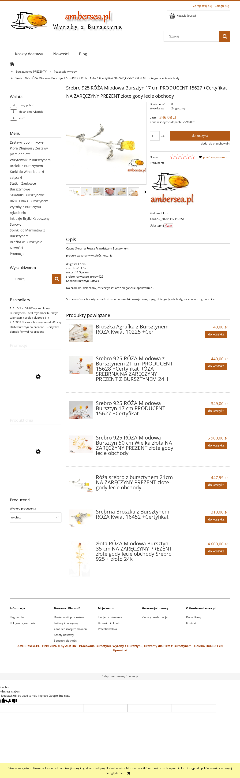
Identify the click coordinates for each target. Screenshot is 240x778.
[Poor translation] (11, 701)
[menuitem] (29, 54)
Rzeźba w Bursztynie (26, 242)
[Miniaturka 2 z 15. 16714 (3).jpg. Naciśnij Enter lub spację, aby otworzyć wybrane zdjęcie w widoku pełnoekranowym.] (86, 192)
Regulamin (17, 617)
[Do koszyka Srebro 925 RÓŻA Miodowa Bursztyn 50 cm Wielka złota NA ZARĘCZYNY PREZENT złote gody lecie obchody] (216, 445)
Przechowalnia (107, 629)
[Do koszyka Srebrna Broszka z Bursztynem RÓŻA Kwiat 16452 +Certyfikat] (216, 519)
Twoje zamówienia (110, 617)
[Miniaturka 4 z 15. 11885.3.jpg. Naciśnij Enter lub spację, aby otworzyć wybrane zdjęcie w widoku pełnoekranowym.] (110, 192)
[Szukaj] (224, 36)
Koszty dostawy (64, 635)
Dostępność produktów (69, 617)
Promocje (17, 253)
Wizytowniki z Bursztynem (30, 160)
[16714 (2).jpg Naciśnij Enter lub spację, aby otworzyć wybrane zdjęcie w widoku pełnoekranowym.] (106, 143)
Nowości (16, 248)
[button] (145, 192)
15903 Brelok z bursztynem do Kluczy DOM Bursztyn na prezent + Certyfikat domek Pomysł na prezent (35, 327)
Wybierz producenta (23, 508)
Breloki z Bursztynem (26, 166)
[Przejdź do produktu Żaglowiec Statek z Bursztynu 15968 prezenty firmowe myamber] (36, 473)
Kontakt (191, 623)
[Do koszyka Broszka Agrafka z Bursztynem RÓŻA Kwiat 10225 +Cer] (216, 334)
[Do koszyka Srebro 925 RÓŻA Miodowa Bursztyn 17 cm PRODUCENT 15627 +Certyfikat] (216, 411)
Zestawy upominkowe (27, 142)
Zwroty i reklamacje (155, 617)
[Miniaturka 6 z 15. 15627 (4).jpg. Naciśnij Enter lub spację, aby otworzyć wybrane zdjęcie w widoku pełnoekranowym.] (133, 192)
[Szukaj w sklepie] (193, 36)
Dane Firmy (193, 617)
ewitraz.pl (152, 667)
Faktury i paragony (66, 623)
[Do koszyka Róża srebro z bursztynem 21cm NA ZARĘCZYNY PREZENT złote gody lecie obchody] (216, 485)
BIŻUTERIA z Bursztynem (29, 201)
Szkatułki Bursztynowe (27, 195)
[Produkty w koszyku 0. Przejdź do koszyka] (183, 16)
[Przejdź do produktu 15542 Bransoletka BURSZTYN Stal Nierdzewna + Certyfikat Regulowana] (36, 397)
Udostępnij (157, 225)
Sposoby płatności (65, 641)
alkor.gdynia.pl (137, 667)
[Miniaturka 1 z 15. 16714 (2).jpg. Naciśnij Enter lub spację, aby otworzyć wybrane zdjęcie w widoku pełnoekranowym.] (74, 192)
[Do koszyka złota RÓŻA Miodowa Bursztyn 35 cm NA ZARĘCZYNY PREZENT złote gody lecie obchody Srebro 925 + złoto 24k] (216, 551)
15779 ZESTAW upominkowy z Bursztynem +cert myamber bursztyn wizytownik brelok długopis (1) (34, 313)
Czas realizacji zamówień (70, 629)
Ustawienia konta (109, 623)
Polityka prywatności (23, 623)
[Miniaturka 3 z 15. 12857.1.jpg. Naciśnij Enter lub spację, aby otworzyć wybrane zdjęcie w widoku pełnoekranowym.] (98, 192)
